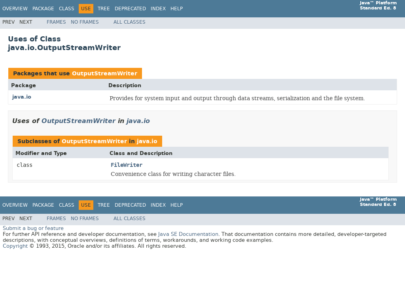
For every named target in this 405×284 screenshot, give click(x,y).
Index (158, 8)
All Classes (130, 22)
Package (43, 8)
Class (66, 8)
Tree (104, 8)
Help (176, 8)
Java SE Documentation (188, 234)
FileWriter (126, 165)
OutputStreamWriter (104, 73)
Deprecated (130, 8)
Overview (15, 8)
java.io (21, 97)
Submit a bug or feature (33, 228)
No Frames (85, 22)
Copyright (15, 246)
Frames (56, 22)
